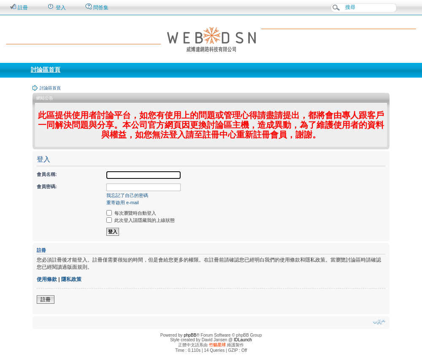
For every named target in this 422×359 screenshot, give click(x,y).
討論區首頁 (45, 69)
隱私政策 (71, 279)
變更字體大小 (379, 322)
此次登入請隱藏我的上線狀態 (140, 220)
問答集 (96, 7)
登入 (56, 7)
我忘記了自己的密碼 (127, 195)
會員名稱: (47, 174)
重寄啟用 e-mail (122, 202)
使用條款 (47, 279)
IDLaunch (243, 339)
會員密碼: (47, 186)
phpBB (190, 335)
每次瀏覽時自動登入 (131, 213)
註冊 (19, 7)
